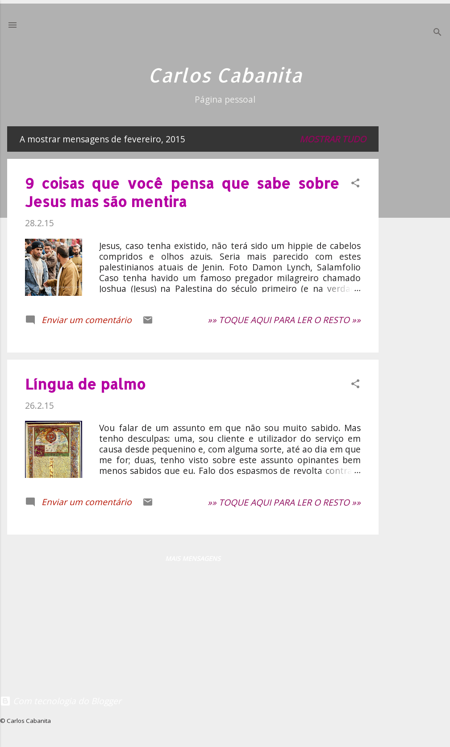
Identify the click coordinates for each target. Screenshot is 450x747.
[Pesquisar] (437, 33)
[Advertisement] (418, 262)
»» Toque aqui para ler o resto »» (284, 320)
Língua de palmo (85, 384)
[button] (355, 184)
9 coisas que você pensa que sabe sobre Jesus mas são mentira (182, 192)
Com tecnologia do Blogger (60, 701)
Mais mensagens (193, 558)
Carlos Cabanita (225, 74)
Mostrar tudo (333, 139)
